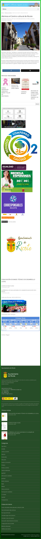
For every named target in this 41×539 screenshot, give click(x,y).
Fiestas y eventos (5, 467)
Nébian (3, 486)
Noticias (4, 222)
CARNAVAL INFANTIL (24, 92)
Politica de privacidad (25, 534)
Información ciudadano (7, 475)
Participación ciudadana (7, 491)
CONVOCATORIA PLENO (8, 286)
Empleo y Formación (6, 462)
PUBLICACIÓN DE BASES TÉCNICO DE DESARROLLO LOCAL (23, 413)
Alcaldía (3, 449)
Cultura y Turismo (8, 217)
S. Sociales (4, 494)
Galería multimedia (6, 470)
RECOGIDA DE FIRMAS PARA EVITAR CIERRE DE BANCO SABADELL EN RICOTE (34, 95)
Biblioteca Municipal (6, 526)
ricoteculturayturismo (20, 18)
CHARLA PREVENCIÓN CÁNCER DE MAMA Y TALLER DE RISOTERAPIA (6, 92)
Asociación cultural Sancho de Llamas (10, 521)
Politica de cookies (35, 534)
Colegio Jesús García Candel (8, 523)
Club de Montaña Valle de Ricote (9, 510)
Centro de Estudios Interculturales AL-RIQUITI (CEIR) (13, 507)
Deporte (3, 454)
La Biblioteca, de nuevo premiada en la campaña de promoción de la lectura (19, 290)
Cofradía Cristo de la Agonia (8, 518)
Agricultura (4, 446)
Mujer (3, 484)
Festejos (3, 465)
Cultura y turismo (8, 12)
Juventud (3, 478)
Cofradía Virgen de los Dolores (8, 515)
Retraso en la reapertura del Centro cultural (15, 86)
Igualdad (3, 473)
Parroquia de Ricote (6, 512)
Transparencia (5, 500)
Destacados (4, 20)
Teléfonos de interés (6, 529)
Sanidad (3, 497)
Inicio (3, 12)
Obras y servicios (5, 489)
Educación (9, 20)
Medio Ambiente (5, 481)
